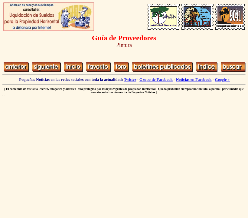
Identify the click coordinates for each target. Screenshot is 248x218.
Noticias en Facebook (194, 79)
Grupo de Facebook (156, 79)
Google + (222, 79)
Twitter (130, 79)
